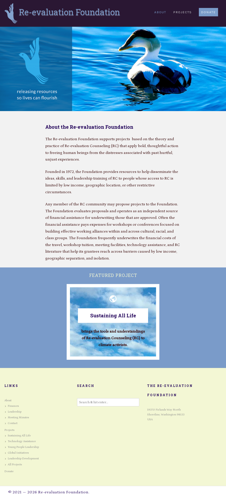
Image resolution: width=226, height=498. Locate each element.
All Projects (15, 464)
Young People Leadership (23, 447)
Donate (8, 471)
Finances (13, 406)
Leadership (14, 411)
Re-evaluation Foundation (69, 12)
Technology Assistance (22, 441)
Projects (9, 430)
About (7, 400)
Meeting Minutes (18, 417)
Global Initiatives (18, 452)
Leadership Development (23, 458)
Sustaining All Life (113, 315)
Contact (12, 423)
